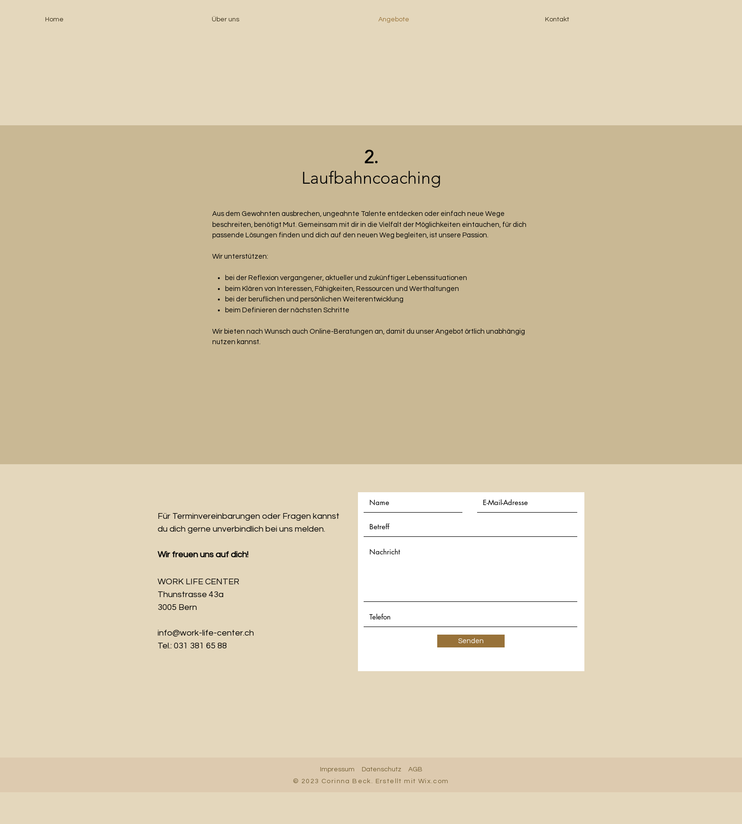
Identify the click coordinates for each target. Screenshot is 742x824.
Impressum (337, 769)
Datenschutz (381, 769)
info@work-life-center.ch (206, 632)
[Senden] (471, 641)
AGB (415, 769)
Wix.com (433, 781)
